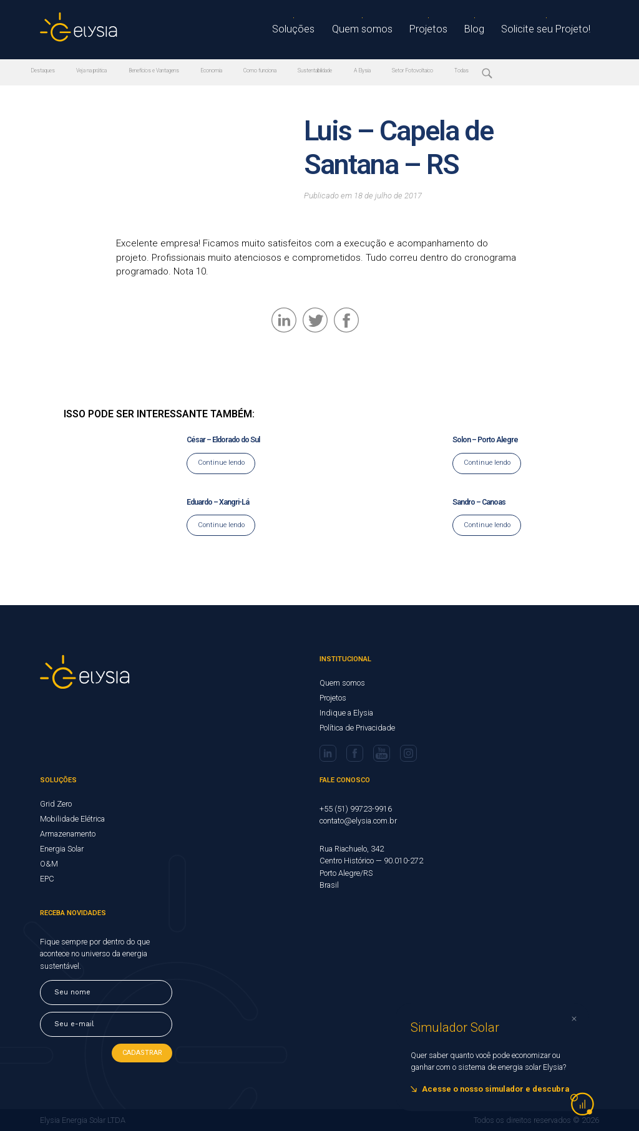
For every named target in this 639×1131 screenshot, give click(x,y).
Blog (483, 29)
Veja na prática (99, 71)
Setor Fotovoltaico (460, 71)
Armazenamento (67, 833)
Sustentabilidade (350, 71)
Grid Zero (56, 803)
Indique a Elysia (346, 712)
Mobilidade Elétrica (72, 818)
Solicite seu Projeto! (550, 29)
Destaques (44, 71)
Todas (514, 71)
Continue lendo (221, 463)
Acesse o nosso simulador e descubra (495, 1089)
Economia (235, 71)
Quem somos (373, 29)
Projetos (437, 29)
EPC (47, 878)
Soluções (308, 29)
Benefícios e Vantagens (170, 71)
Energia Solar (62, 848)
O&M (49, 863)
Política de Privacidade (357, 727)
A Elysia (403, 71)
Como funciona (289, 71)
